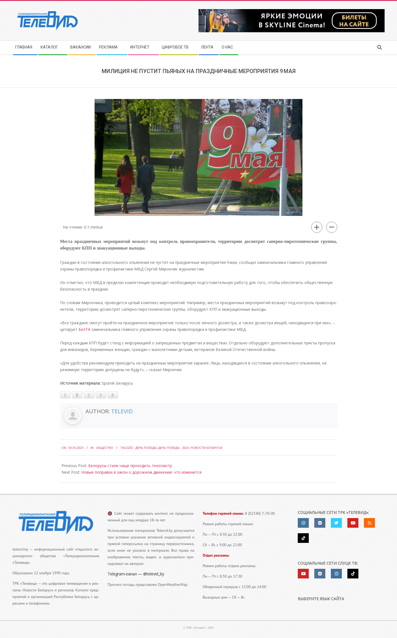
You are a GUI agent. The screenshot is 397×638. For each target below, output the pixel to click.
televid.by (20, 549)
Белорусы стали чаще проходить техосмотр (130, 465)
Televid (122, 411)
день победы (146, 448)
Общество (104, 448)
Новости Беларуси (206, 448)
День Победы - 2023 (173, 448)
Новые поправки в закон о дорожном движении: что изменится (141, 472)
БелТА (84, 329)
